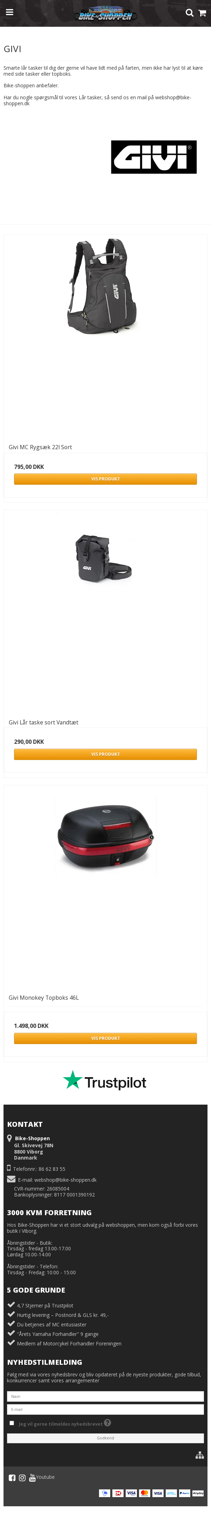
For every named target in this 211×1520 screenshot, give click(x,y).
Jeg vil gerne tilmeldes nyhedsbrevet (65, 1422)
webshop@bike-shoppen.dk (65, 1179)
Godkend (105, 1438)
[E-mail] (105, 1409)
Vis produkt (105, 479)
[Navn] (105, 1396)
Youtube (42, 1478)
